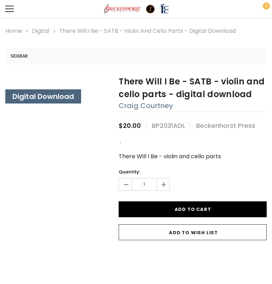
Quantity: (129, 172)
